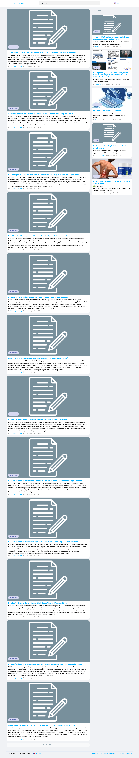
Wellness (97, 31)
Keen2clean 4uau (99, 155)
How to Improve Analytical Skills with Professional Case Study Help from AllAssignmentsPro (44, 175)
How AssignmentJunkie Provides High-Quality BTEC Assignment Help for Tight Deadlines (43, 542)
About (93, 754)
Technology (98, 104)
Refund (112, 754)
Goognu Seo (98, 120)
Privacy (105, 754)
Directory (129, 754)
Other (96, 140)
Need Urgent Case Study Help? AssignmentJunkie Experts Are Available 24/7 (38, 358)
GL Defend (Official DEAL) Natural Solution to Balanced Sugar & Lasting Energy (111, 38)
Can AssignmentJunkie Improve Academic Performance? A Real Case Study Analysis (41, 725)
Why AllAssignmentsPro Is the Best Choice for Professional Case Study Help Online (40, 114)
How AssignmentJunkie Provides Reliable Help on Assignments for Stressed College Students (45, 481)
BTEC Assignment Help (16, 66)
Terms (99, 754)
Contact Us (120, 754)
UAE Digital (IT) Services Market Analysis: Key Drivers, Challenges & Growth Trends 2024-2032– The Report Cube (111, 75)
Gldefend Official (99, 46)
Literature (13, 47)
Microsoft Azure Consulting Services (107, 110)
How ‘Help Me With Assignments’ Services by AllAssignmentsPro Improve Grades (40, 236)
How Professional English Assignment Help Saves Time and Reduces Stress (37, 419)
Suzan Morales (99, 193)
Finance (97, 176)
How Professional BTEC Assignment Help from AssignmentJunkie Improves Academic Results (45, 664)
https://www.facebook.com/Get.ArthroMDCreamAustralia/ (111, 183)
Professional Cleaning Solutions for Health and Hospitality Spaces (111, 147)
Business (97, 67)
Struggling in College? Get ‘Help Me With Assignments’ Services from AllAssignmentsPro (43, 52)
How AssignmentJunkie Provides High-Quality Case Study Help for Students (38, 297)
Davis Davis (98, 84)
